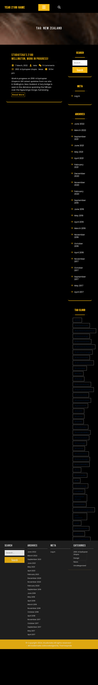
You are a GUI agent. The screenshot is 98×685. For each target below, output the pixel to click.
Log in (77, 96)
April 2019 (79, 221)
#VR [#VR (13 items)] (77, 480)
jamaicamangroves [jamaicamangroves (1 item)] (84, 509)
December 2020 (79, 175)
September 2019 (80, 201)
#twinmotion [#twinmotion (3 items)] (81, 453)
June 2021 (79, 145)
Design (76, 528)
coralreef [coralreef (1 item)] (79, 491)
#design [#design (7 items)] (79, 379)
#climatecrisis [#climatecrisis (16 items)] (81, 357)
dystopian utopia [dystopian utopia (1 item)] (79, 497)
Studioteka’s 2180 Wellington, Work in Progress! (29, 57)
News (41, 69)
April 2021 (79, 158)
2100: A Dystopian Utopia (26, 69)
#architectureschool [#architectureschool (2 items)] (84, 330)
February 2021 (78, 166)
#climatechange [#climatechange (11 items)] (83, 352)
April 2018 (79, 252)
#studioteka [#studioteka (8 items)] (81, 427)
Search (80, 70)
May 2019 (78, 215)
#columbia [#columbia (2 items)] (80, 368)
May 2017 (78, 285)
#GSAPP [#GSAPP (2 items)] (78, 411)
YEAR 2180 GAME (15, 8)
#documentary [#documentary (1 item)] (82, 384)
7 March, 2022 (21, 65)
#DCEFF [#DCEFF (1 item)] (78, 373)
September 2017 (80, 278)
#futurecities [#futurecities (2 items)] (81, 395)
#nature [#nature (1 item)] (79, 416)
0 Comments (48, 65)
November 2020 (79, 183)
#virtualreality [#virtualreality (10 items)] (81, 464)
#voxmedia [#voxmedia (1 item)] (80, 475)
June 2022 (79, 123)
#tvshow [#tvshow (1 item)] (79, 448)
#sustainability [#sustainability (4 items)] (82, 432)
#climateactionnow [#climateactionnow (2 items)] (84, 346)
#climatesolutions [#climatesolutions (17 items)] (83, 362)
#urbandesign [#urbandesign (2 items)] (81, 459)
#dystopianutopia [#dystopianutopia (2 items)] (83, 389)
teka (35, 65)
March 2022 (80, 130)
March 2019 (79, 228)
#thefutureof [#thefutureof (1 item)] (81, 437)
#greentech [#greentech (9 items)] (80, 405)
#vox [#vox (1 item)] (77, 469)
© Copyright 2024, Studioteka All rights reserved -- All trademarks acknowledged (49, 614)
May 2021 (78, 151)
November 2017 (79, 260)
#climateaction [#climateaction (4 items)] (82, 341)
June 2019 (79, 209)
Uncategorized (80, 535)
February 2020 (78, 192)
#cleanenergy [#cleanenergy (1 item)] (81, 336)
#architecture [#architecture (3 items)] (81, 325)
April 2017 (79, 292)
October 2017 (78, 269)
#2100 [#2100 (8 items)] (77, 320)
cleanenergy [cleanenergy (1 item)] (80, 486)
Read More (18, 94)
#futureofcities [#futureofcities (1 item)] (82, 400)
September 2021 (80, 138)
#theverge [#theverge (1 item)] (80, 443)
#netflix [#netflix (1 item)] (78, 421)
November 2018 (79, 236)
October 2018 (78, 245)
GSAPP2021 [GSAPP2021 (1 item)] (80, 504)
